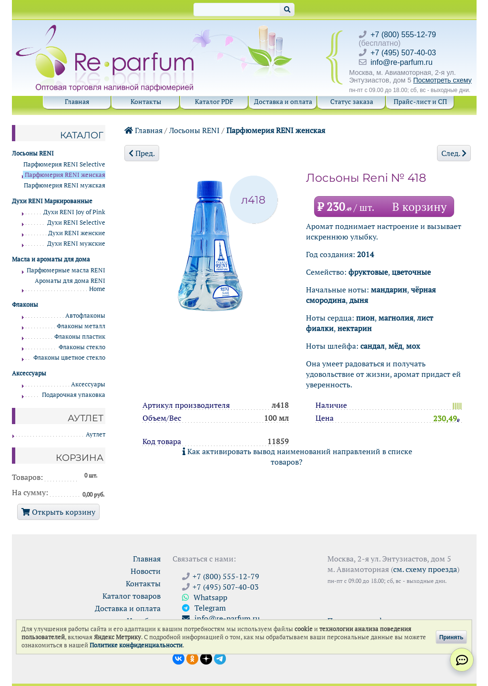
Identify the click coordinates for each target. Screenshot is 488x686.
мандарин (389, 289)
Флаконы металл (81, 326)
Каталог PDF (214, 101)
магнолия (395, 317)
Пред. (142, 153)
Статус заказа (351, 101)
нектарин (354, 328)
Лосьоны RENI (194, 130)
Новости (146, 571)
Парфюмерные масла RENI (66, 270)
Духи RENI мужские (76, 243)
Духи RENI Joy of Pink (74, 212)
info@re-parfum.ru (402, 62)
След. (454, 153)
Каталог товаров (131, 596)
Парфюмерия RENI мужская (64, 185)
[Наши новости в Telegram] (220, 658)
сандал (372, 346)
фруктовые (368, 272)
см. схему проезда (425, 569)
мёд (395, 346)
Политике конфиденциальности (136, 645)
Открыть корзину (58, 512)
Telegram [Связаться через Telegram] (204, 608)
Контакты (146, 101)
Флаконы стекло (82, 347)
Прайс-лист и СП (420, 101)
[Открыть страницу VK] (178, 658)
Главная (77, 101)
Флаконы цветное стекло (69, 357)
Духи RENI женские (76, 233)
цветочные (411, 272)
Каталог (81, 135)
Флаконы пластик (79, 337)
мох (413, 346)
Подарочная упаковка (73, 395)
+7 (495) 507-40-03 (403, 53)
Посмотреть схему (442, 80)
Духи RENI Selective (76, 222)
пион (365, 317)
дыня (358, 300)
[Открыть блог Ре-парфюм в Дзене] (206, 658)
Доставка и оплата (283, 101)
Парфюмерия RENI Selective (64, 164)
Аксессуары (88, 384)
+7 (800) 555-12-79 (403, 35)
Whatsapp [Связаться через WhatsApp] (204, 597)
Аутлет (95, 434)
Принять (451, 637)
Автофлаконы (85, 316)
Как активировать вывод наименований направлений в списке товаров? (297, 456)
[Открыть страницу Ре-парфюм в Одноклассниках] (192, 658)
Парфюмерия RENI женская (275, 130)
